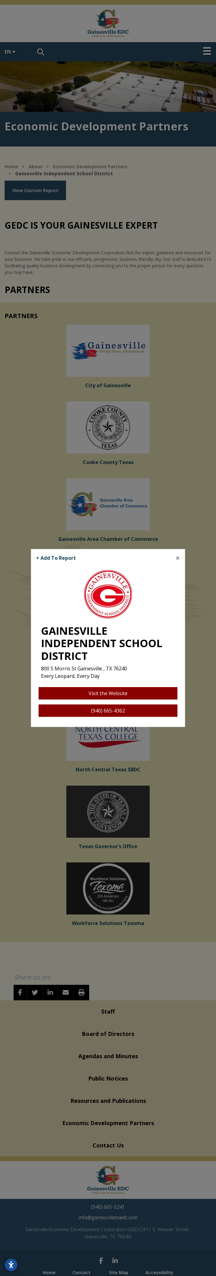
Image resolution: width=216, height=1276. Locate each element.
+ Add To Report (56, 558)
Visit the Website (108, 693)
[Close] (178, 558)
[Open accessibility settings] (11, 1265)
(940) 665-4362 (108, 710)
